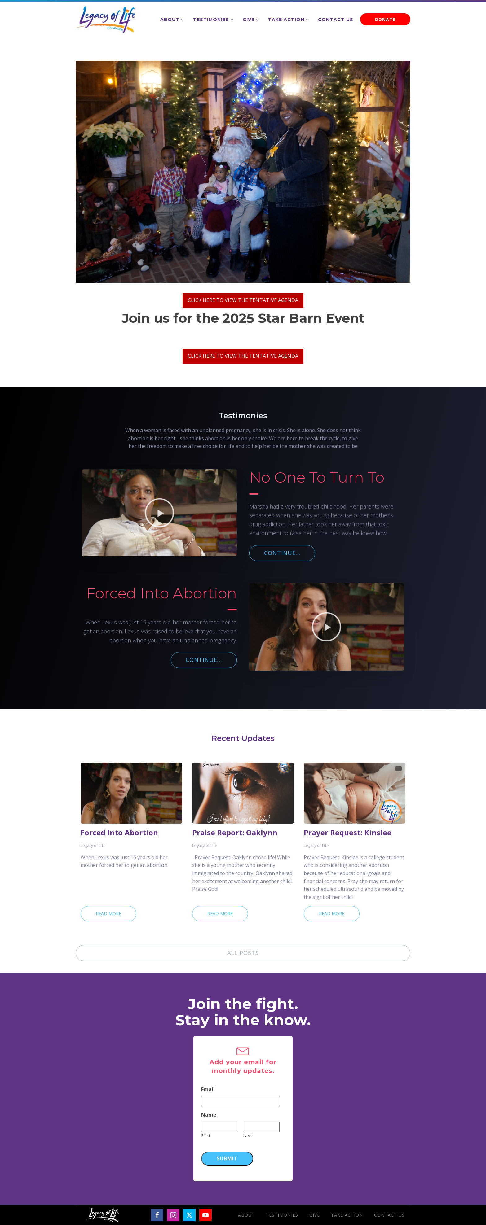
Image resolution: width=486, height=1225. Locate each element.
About (169, 19)
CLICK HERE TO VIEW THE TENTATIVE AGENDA (243, 300)
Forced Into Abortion (119, 833)
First (205, 1135)
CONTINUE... (282, 553)
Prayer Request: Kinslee (347, 833)
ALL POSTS (243, 952)
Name (208, 1115)
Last (247, 1135)
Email (208, 1089)
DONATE (385, 19)
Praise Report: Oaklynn (234, 833)
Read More (108, 914)
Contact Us (335, 19)
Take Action (286, 19)
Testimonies (211, 19)
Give (248, 19)
